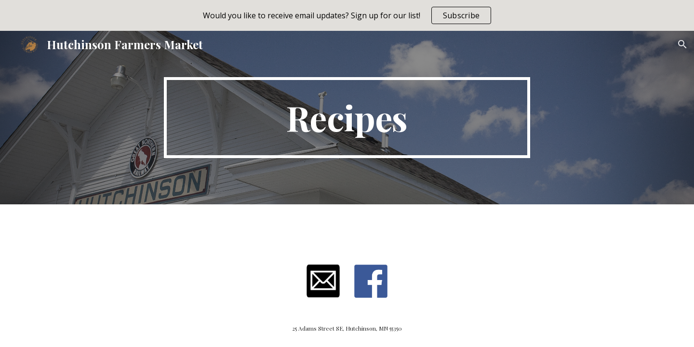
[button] (682, 44)
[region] (347, 15)
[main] (347, 117)
